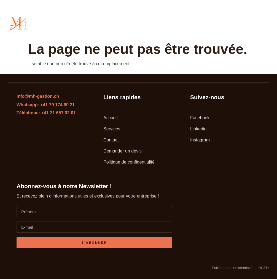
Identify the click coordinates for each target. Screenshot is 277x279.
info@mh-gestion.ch (38, 96)
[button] (263, 23)
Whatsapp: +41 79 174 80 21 (46, 104)
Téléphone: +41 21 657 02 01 (46, 112)
